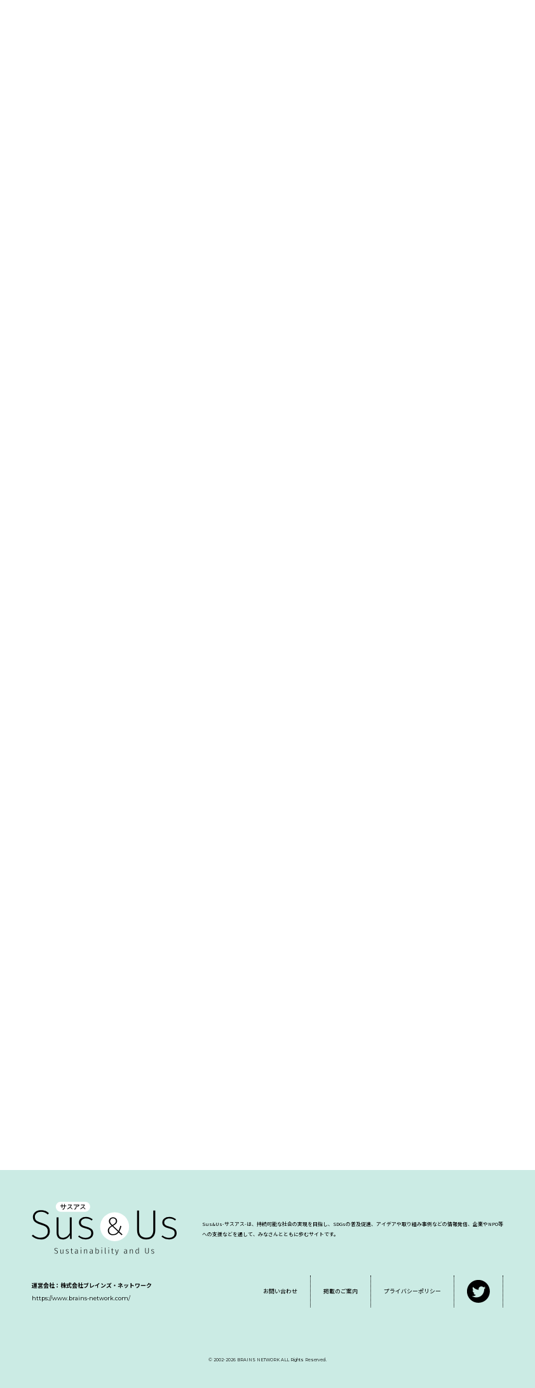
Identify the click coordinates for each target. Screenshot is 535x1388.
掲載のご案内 (340, 1291)
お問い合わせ (280, 1291)
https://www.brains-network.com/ (81, 1298)
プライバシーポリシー (412, 1291)
